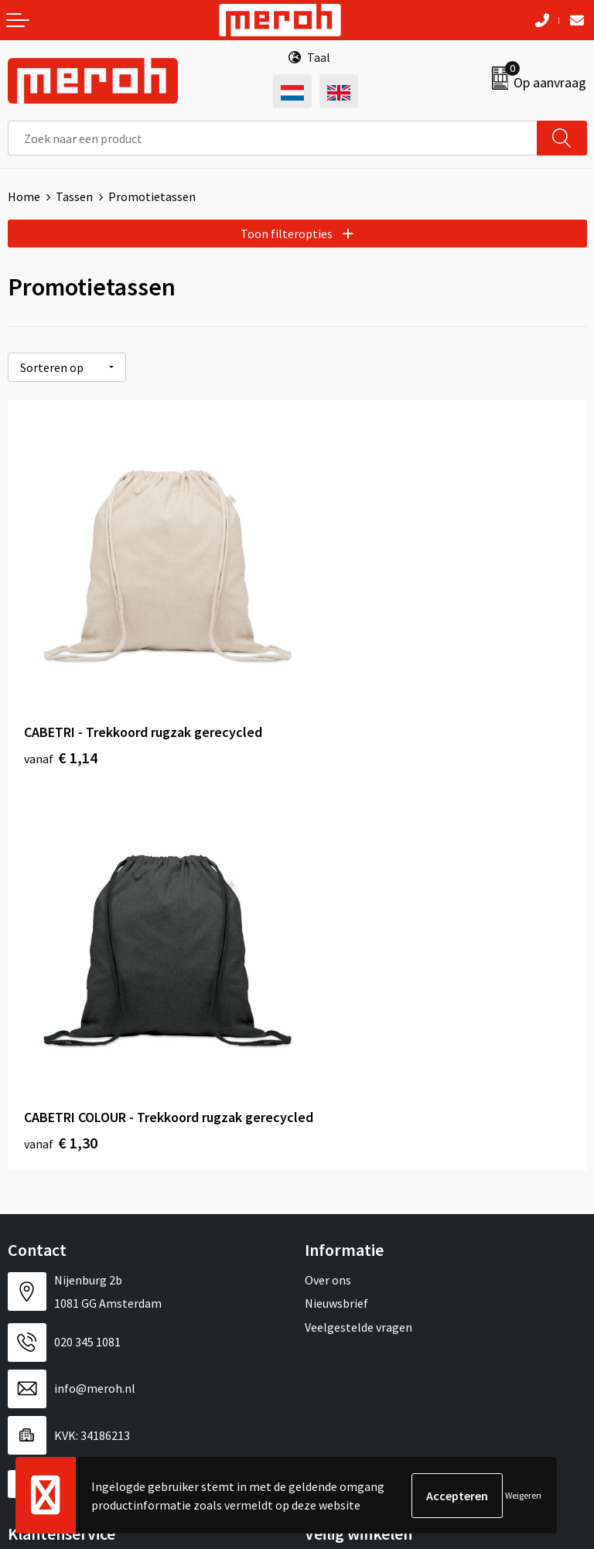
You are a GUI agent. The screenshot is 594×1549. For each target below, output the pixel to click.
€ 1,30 (350, 746)
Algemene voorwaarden (367, 1166)
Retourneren (42, 1190)
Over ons (328, 883)
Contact (29, 1166)
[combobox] (273, 138)
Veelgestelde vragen (358, 929)
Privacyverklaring (351, 1236)
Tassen (74, 196)
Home (24, 196)
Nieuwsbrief (336, 906)
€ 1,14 (60, 725)
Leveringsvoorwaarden (365, 1190)
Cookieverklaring (350, 1213)
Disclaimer (333, 1260)
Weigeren (523, 1495)
